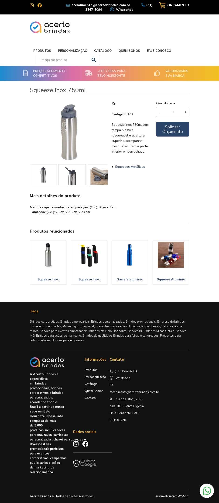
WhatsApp (124, 9)
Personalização (72, 51)
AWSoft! (183, 496)
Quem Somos (129, 51)
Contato (90, 398)
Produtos (42, 51)
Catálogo (103, 51)
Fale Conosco (159, 51)
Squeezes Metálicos (130, 166)
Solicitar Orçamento (172, 129)
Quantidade (165, 103)
